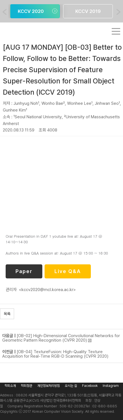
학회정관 (26, 386)
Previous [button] (4, 12)
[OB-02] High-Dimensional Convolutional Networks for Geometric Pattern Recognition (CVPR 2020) (61, 338)
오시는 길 (71, 386)
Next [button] (118, 12)
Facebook (90, 386)
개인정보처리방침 (48, 386)
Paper (24, 271)
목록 (7, 314)
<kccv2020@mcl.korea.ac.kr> (47, 289)
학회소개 (10, 386)
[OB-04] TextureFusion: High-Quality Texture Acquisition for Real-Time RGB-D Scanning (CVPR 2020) (55, 354)
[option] (34, 11)
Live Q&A (67, 271)
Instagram (111, 386)
